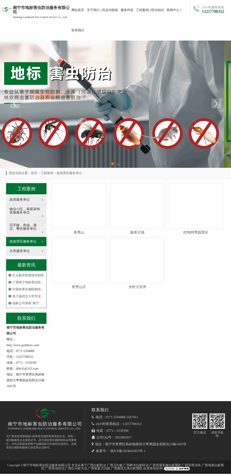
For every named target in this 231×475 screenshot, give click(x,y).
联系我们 (78, 30)
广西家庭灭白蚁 (99, 469)
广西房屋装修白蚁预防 (165, 466)
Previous (14, 104)
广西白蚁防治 (96, 466)
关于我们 (93, 10)
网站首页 (78, 10)
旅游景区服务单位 (69, 174)
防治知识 (157, 10)
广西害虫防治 (54, 469)
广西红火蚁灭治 (76, 469)
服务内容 (127, 10)
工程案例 (142, 10)
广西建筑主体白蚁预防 (126, 469)
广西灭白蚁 (115, 466)
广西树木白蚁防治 (136, 466)
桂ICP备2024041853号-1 (128, 452)
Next (216, 104)
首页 (34, 174)
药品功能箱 (110, 10)
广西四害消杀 (191, 466)
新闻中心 (173, 10)
